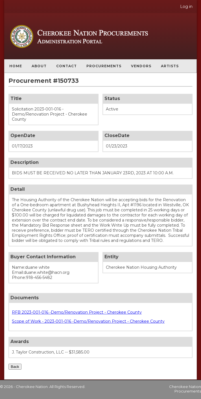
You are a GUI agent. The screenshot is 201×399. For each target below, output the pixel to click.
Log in (186, 6)
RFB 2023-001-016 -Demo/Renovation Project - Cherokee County (77, 312)
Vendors (141, 66)
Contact (66, 66)
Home (15, 66)
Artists (170, 66)
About (39, 66)
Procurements (103, 66)
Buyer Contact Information (43, 256)
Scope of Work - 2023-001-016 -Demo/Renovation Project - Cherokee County (88, 321)
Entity (111, 256)
